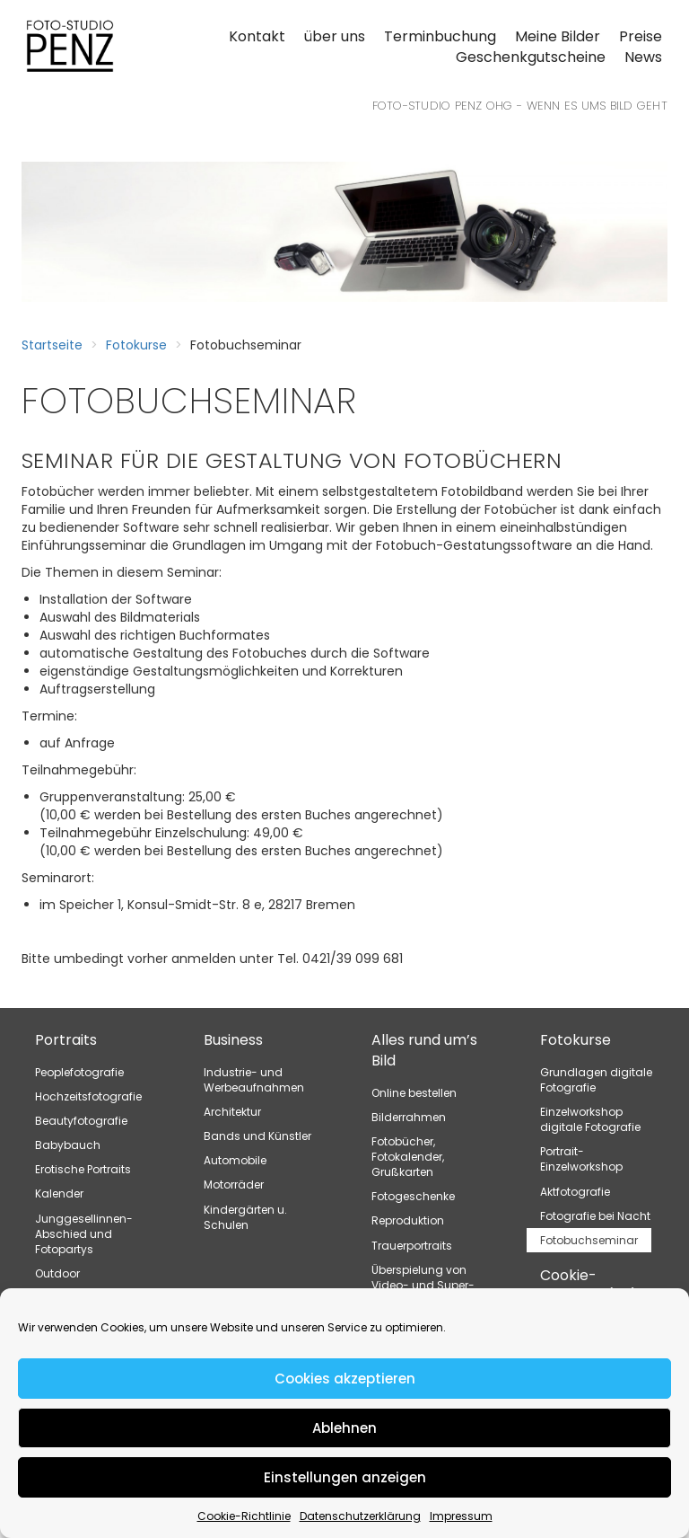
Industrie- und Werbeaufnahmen (254, 1080)
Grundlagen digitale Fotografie (596, 1080)
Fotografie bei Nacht (595, 1216)
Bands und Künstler (257, 1136)
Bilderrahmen (408, 1117)
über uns (334, 36)
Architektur (232, 1111)
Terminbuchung (440, 36)
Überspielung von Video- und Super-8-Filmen (423, 1285)
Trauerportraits (411, 1245)
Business (233, 1040)
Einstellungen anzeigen (345, 1477)
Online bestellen (414, 1092)
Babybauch (67, 1145)
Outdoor (57, 1273)
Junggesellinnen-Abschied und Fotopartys (84, 1234)
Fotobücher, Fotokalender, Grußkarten (407, 1157)
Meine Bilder (557, 36)
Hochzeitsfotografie (88, 1096)
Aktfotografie (575, 1191)
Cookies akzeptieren (345, 1378)
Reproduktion (407, 1220)
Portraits (66, 1040)
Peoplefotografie (79, 1072)
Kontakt (257, 36)
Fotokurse (136, 345)
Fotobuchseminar (589, 1240)
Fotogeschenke (413, 1196)
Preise (640, 36)
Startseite (52, 345)
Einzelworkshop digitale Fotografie (590, 1119)
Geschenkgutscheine (531, 57)
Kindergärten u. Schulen (245, 1217)
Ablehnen (344, 1428)
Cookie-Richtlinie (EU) (589, 1285)
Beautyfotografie (81, 1120)
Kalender (59, 1193)
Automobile (235, 1160)
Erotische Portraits (83, 1169)
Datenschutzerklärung (360, 1516)
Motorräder (234, 1184)
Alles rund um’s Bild (424, 1050)
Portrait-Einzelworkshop (581, 1159)
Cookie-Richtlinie (244, 1516)
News (643, 57)
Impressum (461, 1516)
